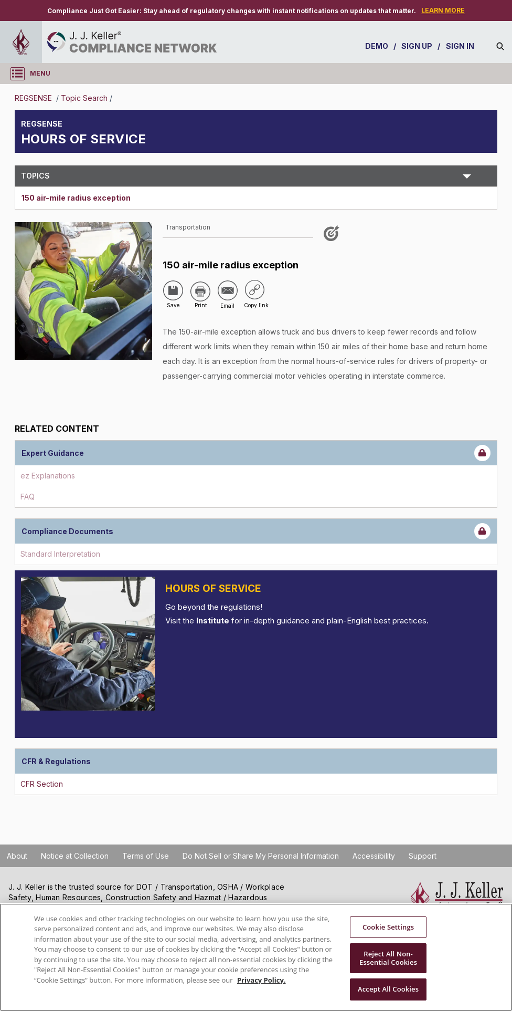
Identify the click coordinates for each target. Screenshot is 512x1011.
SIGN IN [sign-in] (460, 45)
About (17, 855)
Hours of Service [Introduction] (213, 588)
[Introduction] (88, 644)
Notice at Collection (75, 855)
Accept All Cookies (388, 989)
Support (422, 855)
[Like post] (333, 237)
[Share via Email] (227, 290)
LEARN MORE (443, 10)
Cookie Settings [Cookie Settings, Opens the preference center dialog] (388, 927)
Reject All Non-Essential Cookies (388, 958)
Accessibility (374, 855)
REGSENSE (34, 97)
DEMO (376, 45)
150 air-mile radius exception (76, 197)
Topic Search (84, 97)
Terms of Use (145, 855)
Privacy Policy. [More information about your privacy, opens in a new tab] (261, 980)
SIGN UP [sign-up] (417, 45)
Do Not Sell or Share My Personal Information (261, 855)
